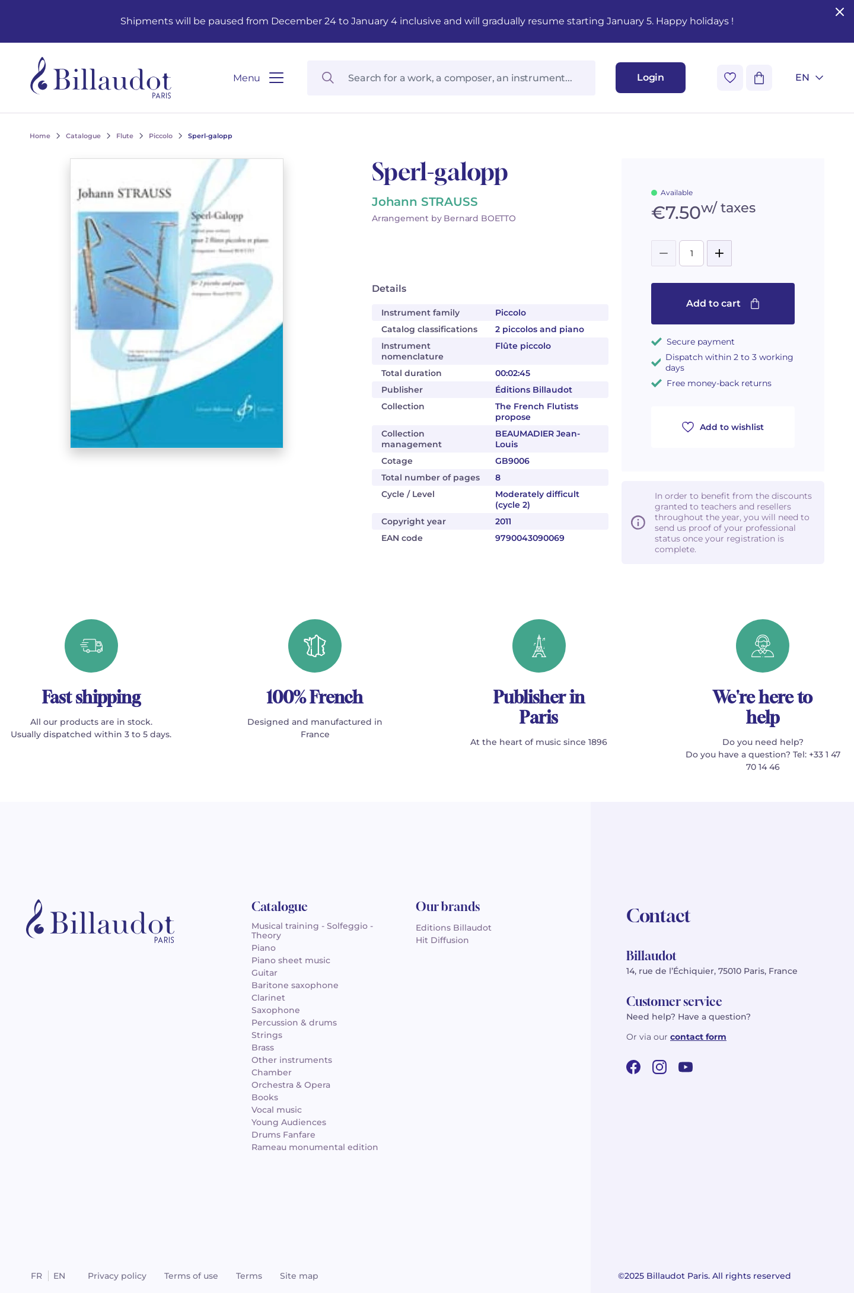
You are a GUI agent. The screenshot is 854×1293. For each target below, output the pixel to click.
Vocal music (276, 1109)
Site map (299, 1275)
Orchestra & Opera (290, 1085)
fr (36, 1275)
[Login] (651, 77)
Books (264, 1097)
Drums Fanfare (283, 1134)
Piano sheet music (290, 960)
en (59, 1275)
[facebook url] (633, 1067)
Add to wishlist (723, 427)
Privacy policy (117, 1275)
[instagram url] (659, 1067)
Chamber (271, 1072)
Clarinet (268, 997)
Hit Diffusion (442, 940)
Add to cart (723, 303)
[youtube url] (685, 1067)
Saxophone (275, 1010)
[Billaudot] (101, 77)
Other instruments (291, 1060)
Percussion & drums (294, 1022)
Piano (263, 948)
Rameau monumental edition (314, 1147)
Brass (262, 1047)
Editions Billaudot (454, 927)
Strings (266, 1035)
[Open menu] (258, 78)
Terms (249, 1275)
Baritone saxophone (295, 985)
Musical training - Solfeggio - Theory (312, 930)
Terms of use (191, 1275)
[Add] (719, 253)
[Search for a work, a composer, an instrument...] (451, 77)
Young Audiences (288, 1122)
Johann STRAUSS (424, 202)
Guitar (264, 972)
